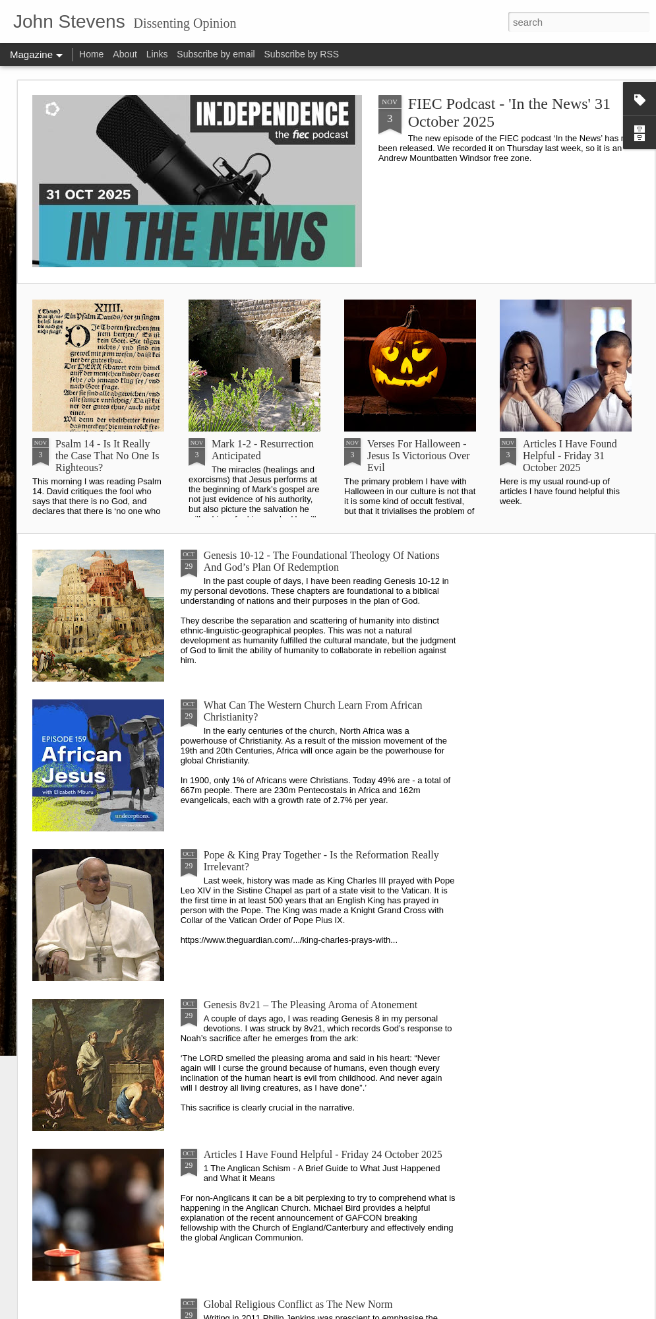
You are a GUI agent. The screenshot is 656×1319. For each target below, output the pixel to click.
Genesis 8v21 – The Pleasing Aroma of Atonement (311, 1004)
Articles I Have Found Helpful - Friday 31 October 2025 (570, 455)
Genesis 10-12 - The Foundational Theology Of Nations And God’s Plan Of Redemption (322, 561)
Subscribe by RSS (302, 54)
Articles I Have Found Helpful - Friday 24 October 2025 (323, 1154)
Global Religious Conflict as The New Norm (298, 1304)
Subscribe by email (215, 54)
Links (157, 54)
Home (91, 54)
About (125, 54)
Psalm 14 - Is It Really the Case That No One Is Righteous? (107, 455)
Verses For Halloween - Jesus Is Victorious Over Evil (418, 455)
